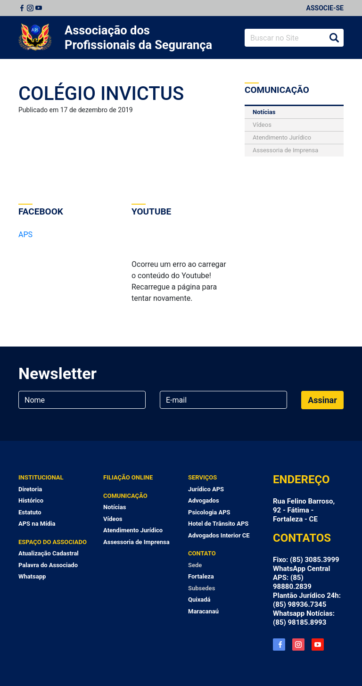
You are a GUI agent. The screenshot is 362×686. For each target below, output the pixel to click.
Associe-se (325, 8)
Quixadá (199, 599)
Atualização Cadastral (48, 553)
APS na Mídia (36, 523)
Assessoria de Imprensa (285, 150)
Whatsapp (32, 576)
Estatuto (29, 512)
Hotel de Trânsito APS (218, 523)
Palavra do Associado (48, 565)
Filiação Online (128, 477)
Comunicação (125, 495)
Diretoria (30, 489)
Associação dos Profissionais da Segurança (138, 37)
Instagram (30, 8)
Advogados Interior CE (219, 535)
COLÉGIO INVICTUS (101, 94)
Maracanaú (203, 611)
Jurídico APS (206, 489)
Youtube (38, 8)
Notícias (264, 112)
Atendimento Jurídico (282, 137)
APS (25, 234)
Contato (202, 553)
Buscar (334, 38)
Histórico (30, 500)
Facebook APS (279, 644)
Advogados (203, 500)
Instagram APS (298, 644)
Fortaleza (201, 576)
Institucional (41, 477)
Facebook (21, 8)
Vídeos (262, 124)
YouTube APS (318, 644)
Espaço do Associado (52, 541)
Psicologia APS (209, 512)
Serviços (202, 477)
